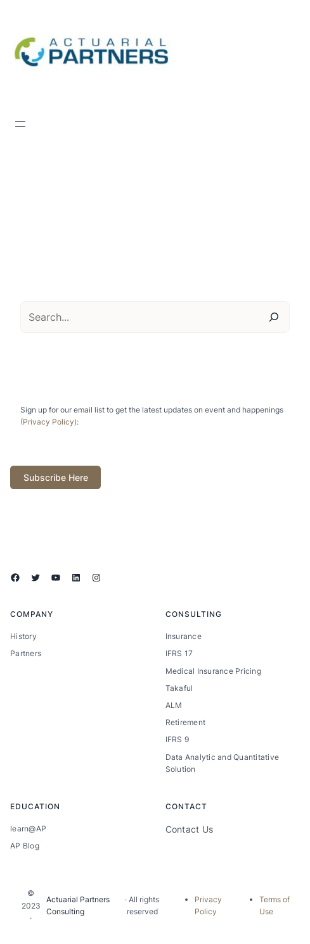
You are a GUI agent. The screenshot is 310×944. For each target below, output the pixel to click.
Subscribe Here (55, 477)
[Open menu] (20, 124)
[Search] (274, 317)
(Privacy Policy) (48, 421)
